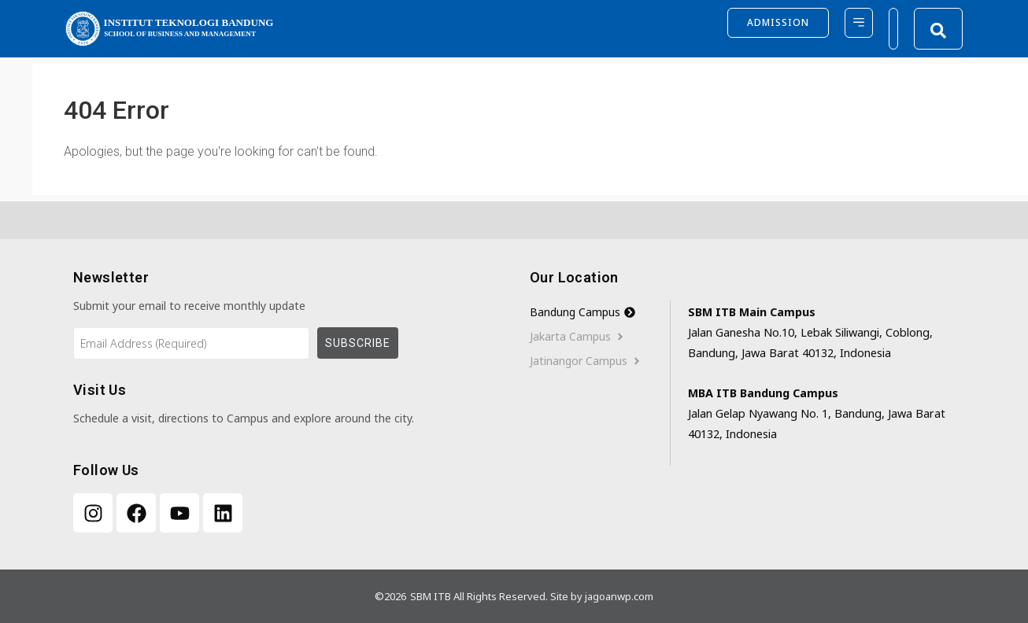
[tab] (600, 312)
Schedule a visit (112, 418)
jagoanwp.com (619, 596)
